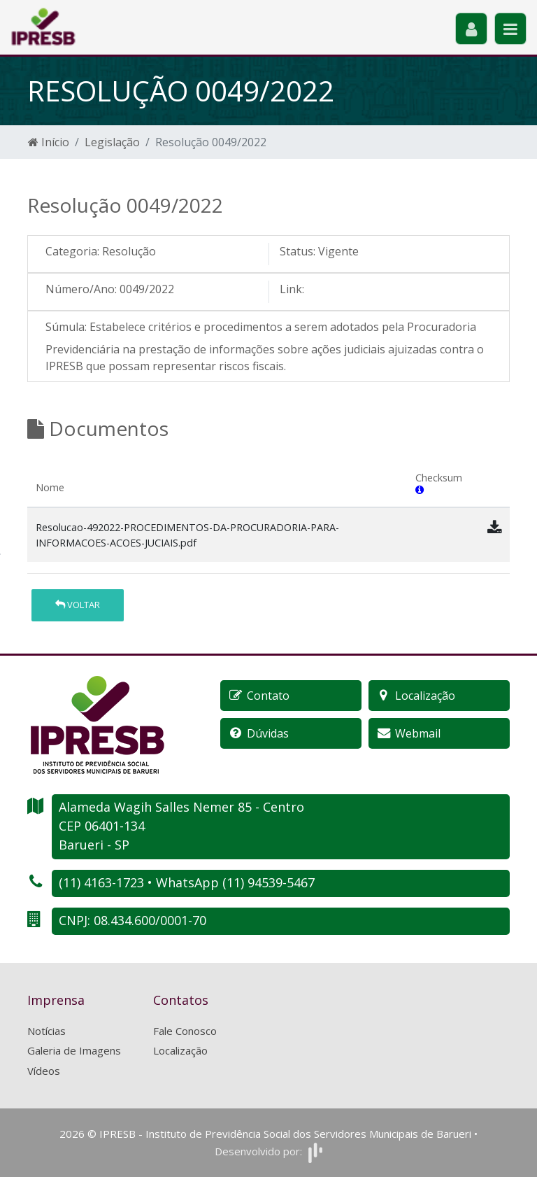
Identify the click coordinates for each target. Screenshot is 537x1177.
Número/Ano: (81, 289)
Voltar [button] (77, 604)
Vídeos (43, 1071)
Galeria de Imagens (74, 1050)
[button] (419, 489)
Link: (292, 289)
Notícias (46, 1031)
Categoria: (72, 251)
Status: (297, 251)
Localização (180, 1050)
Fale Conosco (185, 1031)
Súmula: (66, 326)
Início (48, 142)
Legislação (112, 142)
